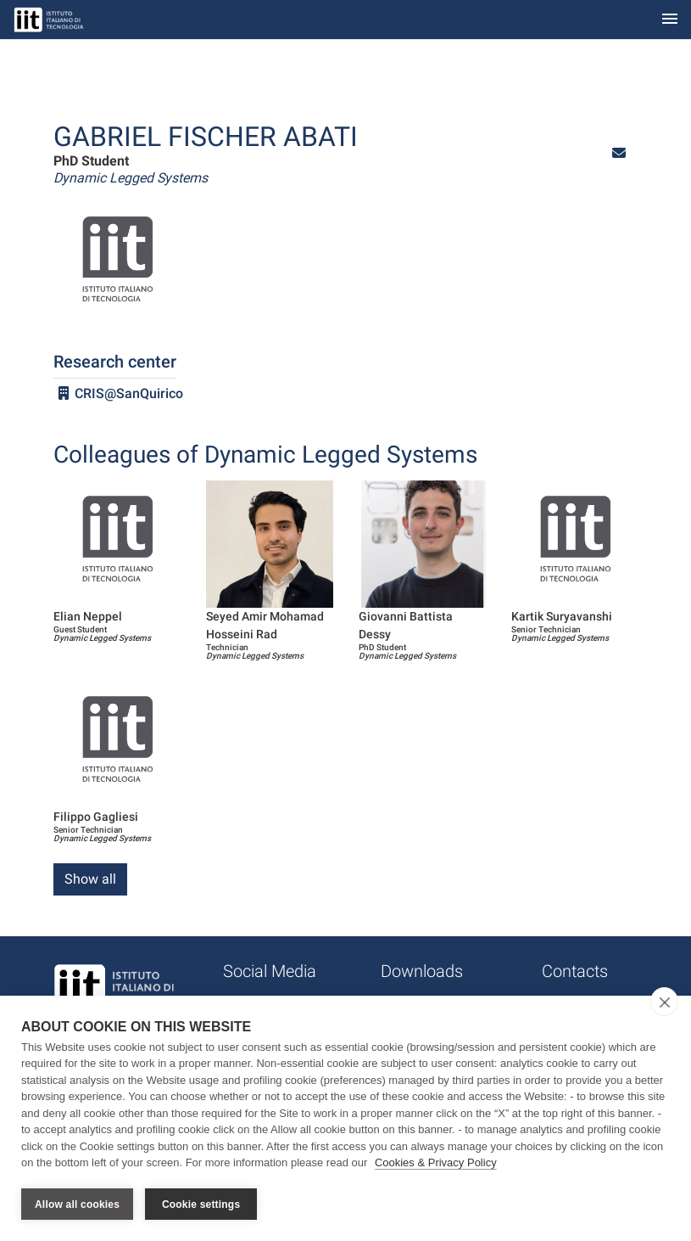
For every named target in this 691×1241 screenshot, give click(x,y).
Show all (90, 879)
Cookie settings (201, 1204)
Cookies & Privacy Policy (436, 1163)
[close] (664, 1001)
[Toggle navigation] (670, 20)
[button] (619, 153)
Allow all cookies (77, 1204)
